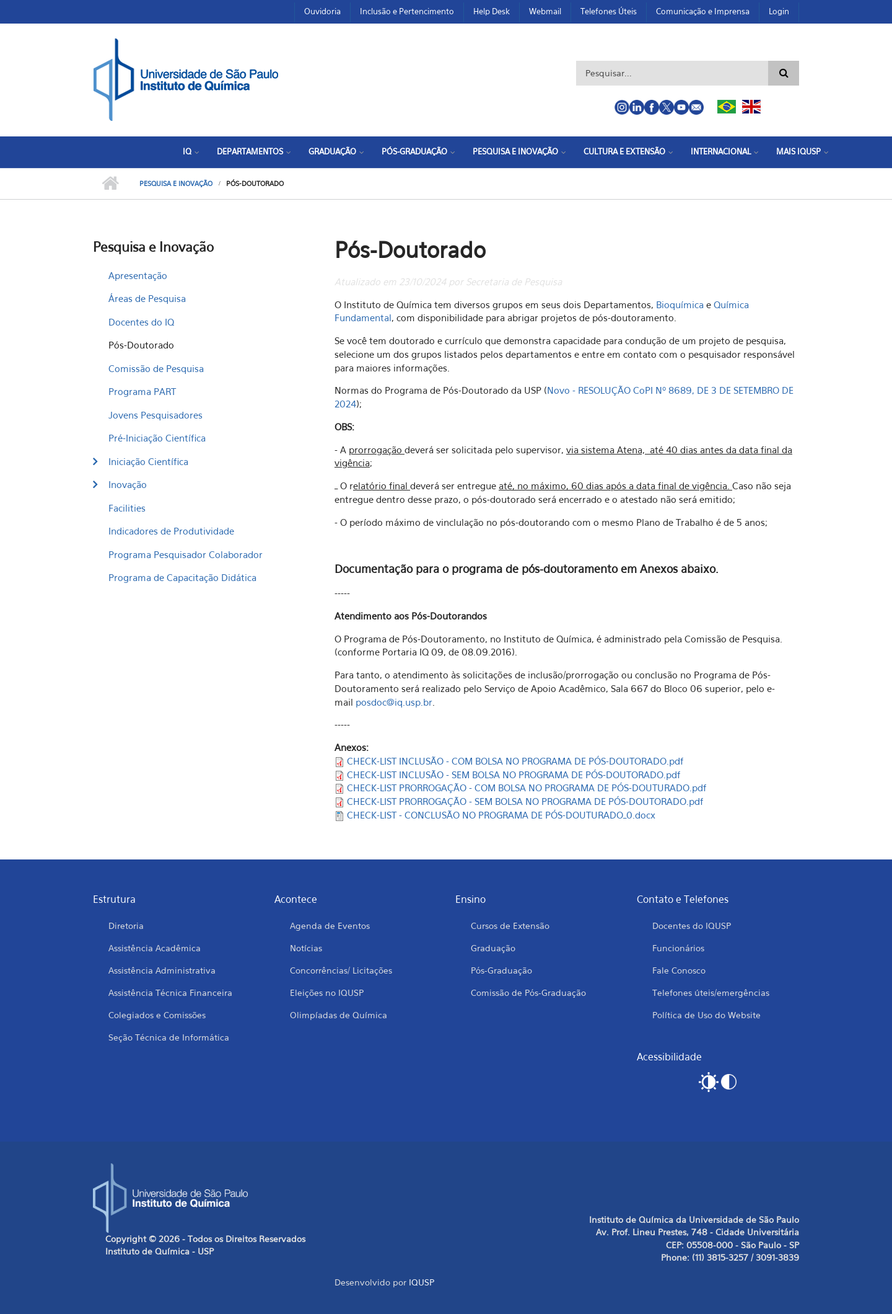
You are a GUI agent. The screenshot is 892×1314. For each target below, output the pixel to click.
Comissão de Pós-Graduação (528, 992)
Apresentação (137, 275)
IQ (187, 151)
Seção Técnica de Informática (168, 1037)
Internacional (721, 151)
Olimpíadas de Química (338, 1015)
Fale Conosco (679, 970)
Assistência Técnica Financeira (170, 992)
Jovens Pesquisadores (155, 414)
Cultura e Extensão (624, 151)
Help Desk (491, 11)
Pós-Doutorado (141, 344)
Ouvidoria (322, 11)
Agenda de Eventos (330, 925)
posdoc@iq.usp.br (394, 702)
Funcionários (678, 948)
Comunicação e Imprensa (703, 11)
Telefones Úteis (608, 11)
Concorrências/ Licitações (341, 970)
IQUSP (421, 1282)
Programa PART (142, 391)
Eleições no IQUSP (327, 992)
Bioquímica (680, 304)
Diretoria (126, 925)
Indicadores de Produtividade (171, 530)
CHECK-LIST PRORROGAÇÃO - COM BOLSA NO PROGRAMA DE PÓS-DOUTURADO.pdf (527, 787)
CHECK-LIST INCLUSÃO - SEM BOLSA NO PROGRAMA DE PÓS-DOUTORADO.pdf (514, 774)
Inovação (127, 484)
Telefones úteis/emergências (710, 992)
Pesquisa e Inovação (515, 151)
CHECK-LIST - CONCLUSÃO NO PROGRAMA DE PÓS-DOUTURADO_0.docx (501, 814)
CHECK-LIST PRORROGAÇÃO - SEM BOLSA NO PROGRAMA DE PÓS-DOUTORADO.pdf (525, 801)
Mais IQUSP (798, 151)
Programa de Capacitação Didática (182, 577)
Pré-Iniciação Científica (157, 437)
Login (779, 11)
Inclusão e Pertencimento (407, 11)
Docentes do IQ (141, 321)
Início (110, 183)
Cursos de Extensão (510, 925)
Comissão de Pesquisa (156, 368)
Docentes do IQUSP (691, 925)
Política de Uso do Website (706, 1015)
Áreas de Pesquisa (147, 298)
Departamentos (250, 151)
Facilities (127, 507)
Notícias (306, 948)
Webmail (545, 11)
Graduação (332, 151)
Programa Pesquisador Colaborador (185, 554)
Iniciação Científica (148, 461)
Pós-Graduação (414, 151)
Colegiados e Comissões (157, 1015)
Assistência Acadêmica (154, 948)
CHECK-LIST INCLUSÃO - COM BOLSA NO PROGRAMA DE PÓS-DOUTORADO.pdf (515, 760)
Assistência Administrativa (162, 970)
